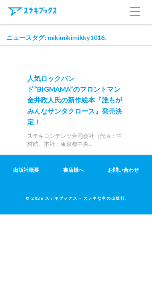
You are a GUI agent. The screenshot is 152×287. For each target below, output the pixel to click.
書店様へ (73, 170)
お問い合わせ (123, 170)
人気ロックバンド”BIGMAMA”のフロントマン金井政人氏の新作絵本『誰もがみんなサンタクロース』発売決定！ (74, 100)
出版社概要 (26, 170)
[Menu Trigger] (141, 10)
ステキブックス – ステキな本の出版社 (85, 198)
